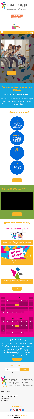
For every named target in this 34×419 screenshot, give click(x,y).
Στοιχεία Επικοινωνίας (6, 389)
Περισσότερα (11, 73)
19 (3, 310)
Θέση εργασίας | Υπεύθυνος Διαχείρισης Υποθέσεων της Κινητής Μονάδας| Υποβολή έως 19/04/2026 (17, 261)
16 (21, 307)
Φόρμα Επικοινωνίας (5, 391)
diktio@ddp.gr (4, 400)
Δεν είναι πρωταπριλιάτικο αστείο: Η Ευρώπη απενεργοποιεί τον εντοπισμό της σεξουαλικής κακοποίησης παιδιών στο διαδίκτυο (17, 281)
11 (30, 305)
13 (7, 307)
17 (26, 307)
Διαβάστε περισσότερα (23, 415)
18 (30, 307)
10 (26, 305)
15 (16, 307)
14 (12, 307)
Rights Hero (10, 69)
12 (3, 307)
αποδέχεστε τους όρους (19, 372)
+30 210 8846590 (5, 398)
